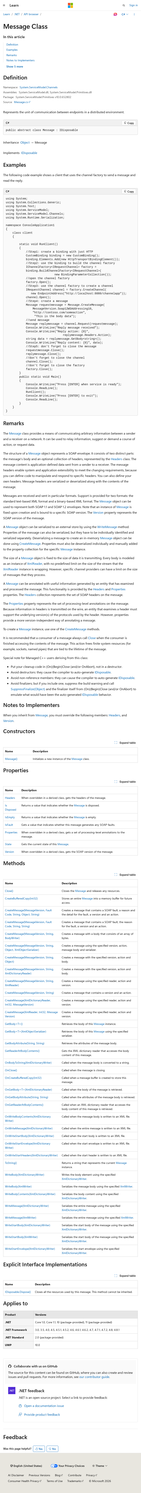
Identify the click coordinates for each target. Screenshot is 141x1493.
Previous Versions (39, 1475)
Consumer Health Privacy (23, 1481)
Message (15, 433)
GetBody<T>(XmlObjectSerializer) (25, 1031)
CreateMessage (30, 543)
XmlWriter (126, 1186)
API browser (31, 14)
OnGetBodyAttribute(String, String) (26, 1097)
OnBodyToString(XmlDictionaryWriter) (28, 1062)
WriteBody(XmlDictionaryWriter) (24, 1174)
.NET (17, 14)
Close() (9, 891)
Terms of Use (55, 1481)
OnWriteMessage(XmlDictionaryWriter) (29, 1128)
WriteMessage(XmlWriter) (20, 1217)
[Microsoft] (70, 5)
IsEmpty (10, 817)
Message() (11, 759)
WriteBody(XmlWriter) (18, 1186)
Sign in (133, 5)
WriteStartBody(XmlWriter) (21, 1237)
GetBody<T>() (14, 1024)
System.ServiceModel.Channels (39, 87)
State (8, 844)
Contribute (74, 1475)
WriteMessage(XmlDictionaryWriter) (27, 1206)
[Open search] (124, 5)
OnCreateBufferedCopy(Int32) (23, 1078)
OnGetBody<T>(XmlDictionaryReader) (28, 1089)
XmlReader (34, 563)
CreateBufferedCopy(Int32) (21, 898)
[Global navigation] (4, 5)
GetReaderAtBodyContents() (22, 1051)
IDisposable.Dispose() (18, 1292)
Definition (12, 44)
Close (92, 638)
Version (98, 512)
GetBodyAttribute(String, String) (24, 1043)
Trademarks (74, 1481)
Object (25, 142)
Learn (6, 14)
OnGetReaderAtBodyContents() (24, 1105)
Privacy (90, 1475)
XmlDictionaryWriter (74, 1179)
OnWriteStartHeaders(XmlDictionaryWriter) (31, 1155)
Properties (118, 589)
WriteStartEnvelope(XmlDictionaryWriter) (30, 1249)
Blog (57, 1475)
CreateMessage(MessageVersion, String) (29, 993)
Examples (12, 50)
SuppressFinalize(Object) (28, 689)
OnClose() (11, 1070)
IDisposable (29, 153)
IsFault (9, 825)
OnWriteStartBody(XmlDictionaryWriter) (29, 1136)
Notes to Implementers (20, 60)
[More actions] (134, 14)
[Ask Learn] (115, 14)
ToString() (11, 1163)
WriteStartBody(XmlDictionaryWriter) (27, 1225)
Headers (116, 459)
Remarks (11, 55)
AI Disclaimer (16, 1475)
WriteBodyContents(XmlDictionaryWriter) (30, 1194)
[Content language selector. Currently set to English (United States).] (26, 1466)
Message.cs (21, 102)
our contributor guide (94, 1377)
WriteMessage (107, 527)
